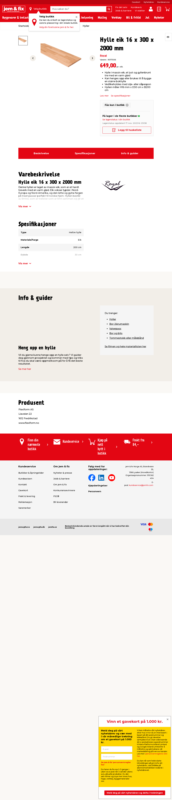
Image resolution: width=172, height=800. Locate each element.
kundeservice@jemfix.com (141, 485)
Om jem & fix (60, 484)
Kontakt (22, 484)
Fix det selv (121, 7)
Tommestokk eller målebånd (126, 338)
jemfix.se (52, 527)
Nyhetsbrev (149, 2)
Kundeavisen (25, 478)
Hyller (112, 319)
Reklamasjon (25, 502)
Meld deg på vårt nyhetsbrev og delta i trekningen (135, 793)
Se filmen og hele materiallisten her (125, 346)
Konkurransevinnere (64, 490)
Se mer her (24, 369)
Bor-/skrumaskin (119, 324)
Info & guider (129, 153)
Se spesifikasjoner (120, 95)
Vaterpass (115, 328)
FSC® (56, 496)
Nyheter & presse (62, 473)
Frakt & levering (26, 496)
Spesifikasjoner (85, 153)
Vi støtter (140, 10)
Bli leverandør (60, 502)
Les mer (104, 95)
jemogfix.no (24, 527)
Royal (103, 55)
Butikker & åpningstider (31, 473)
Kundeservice (163, 2)
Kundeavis (136, 7)
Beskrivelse (41, 153)
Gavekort (136, 2)
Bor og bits (115, 333)
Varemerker (24, 508)
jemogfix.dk (39, 527)
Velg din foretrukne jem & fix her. (56, 27)
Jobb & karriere (123, 10)
